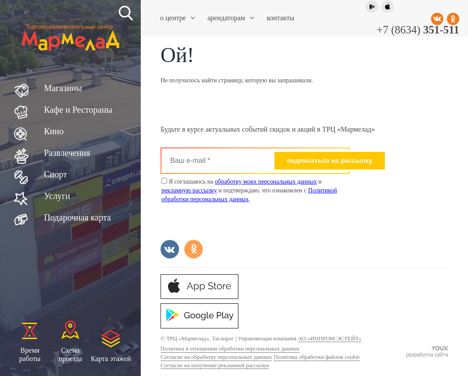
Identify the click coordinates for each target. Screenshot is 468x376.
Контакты (280, 18)
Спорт (55, 174)
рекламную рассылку (189, 190)
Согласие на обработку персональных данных (216, 357)
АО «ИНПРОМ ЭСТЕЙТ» (329, 338)
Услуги (57, 196)
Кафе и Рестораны (78, 109)
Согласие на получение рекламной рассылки (215, 365)
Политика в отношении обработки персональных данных (230, 348)
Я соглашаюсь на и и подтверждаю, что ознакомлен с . (249, 190)
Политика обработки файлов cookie (317, 357)
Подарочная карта (77, 217)
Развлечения (67, 153)
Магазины (63, 88)
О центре (177, 18)
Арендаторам (231, 18)
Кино (54, 131)
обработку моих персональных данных (266, 181)
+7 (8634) (418, 30)
